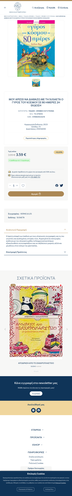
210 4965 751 (35, 177)
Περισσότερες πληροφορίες (36, 138)
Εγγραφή (36, 393)
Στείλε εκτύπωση (36, 457)
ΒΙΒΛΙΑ (20, 16)
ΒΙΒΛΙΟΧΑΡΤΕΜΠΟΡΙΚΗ (11, 16)
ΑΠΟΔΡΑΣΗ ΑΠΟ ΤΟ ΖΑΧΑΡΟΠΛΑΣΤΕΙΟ (36, 363)
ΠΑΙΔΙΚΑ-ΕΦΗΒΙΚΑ (29, 16)
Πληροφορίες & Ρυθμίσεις (26, 489)
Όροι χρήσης (36, 460)
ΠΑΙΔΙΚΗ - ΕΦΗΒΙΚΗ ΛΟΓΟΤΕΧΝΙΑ (45, 16)
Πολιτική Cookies (36, 463)
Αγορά (36, 193)
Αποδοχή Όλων (49, 489)
